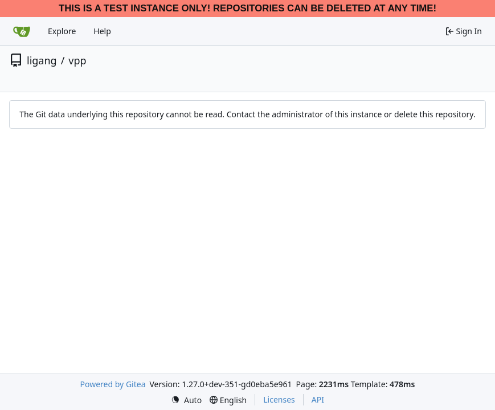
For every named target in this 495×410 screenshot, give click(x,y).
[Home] (22, 31)
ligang (42, 60)
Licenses (279, 399)
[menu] (186, 400)
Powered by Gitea (113, 384)
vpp (77, 60)
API (318, 399)
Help (102, 31)
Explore (62, 31)
